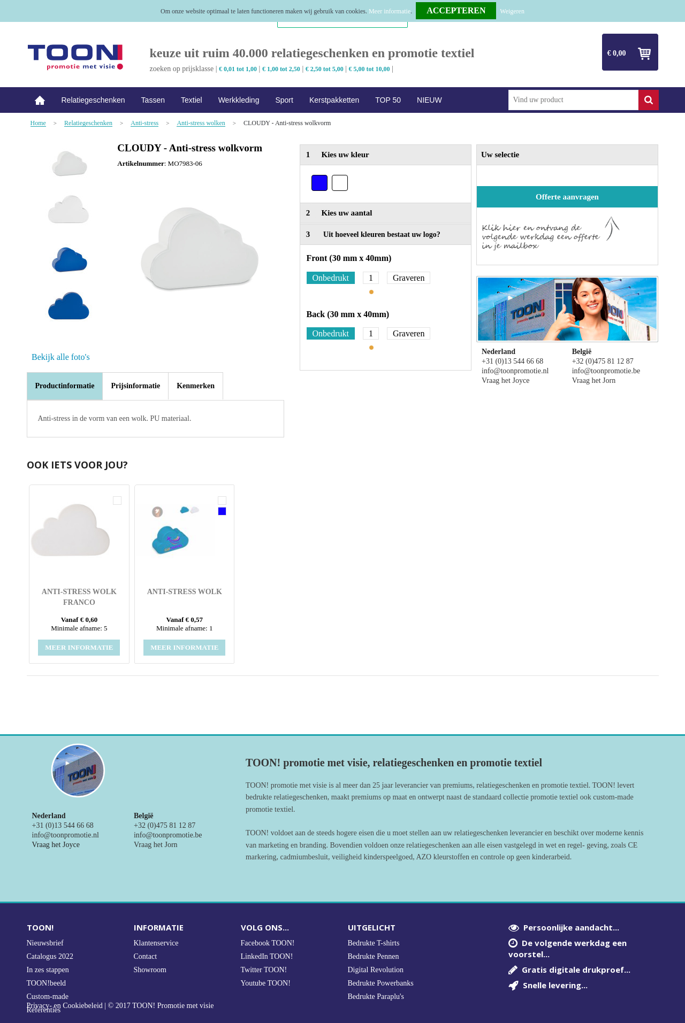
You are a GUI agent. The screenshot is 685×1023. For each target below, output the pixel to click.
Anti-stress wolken (201, 123)
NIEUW (429, 100)
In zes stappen (48, 970)
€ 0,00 (616, 53)
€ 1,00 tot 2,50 (281, 69)
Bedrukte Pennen (373, 956)
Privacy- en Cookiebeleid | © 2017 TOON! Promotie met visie (120, 1006)
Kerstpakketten (334, 100)
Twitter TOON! (264, 970)
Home (40, 100)
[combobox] (573, 100)
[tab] (65, 386)
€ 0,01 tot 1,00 (238, 69)
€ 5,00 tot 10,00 (369, 69)
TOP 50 (388, 100)
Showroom (150, 970)
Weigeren (512, 11)
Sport (284, 100)
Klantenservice (156, 943)
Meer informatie (389, 11)
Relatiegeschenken (93, 100)
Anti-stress (144, 123)
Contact (145, 956)
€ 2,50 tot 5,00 (325, 69)
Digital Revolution (376, 970)
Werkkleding (239, 100)
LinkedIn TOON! (267, 956)
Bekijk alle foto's (61, 356)
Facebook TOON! (268, 943)
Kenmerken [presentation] (196, 386)
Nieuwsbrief (45, 943)
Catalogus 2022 (50, 956)
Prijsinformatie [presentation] (135, 386)
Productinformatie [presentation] (65, 386)
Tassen (153, 100)
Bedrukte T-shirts (374, 943)
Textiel (191, 100)
